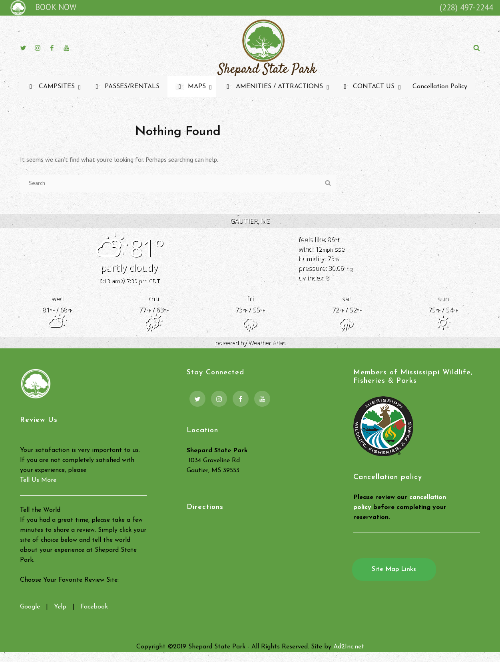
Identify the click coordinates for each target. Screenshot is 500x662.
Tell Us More (38, 480)
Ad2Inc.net (348, 647)
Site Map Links (394, 569)
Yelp (60, 607)
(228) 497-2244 (466, 7)
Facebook (94, 607)
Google (30, 607)
